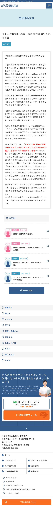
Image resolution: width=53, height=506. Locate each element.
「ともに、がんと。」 (14, 493)
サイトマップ (11, 478)
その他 (8, 360)
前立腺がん (9, 354)
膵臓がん (8, 307)
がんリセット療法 (39, 460)
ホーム (7, 455)
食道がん (8, 337)
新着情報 (35, 471)
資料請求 (35, 466)
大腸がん (8, 319)
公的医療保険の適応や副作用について (21, 489)
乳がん (8, 348)
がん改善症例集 (11, 471)
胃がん (8, 325)
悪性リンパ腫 (10, 343)
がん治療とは (10, 460)
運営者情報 (10, 481)
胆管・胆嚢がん (11, 331)
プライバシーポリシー (14, 485)
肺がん (8, 313)
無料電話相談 (10, 466)
